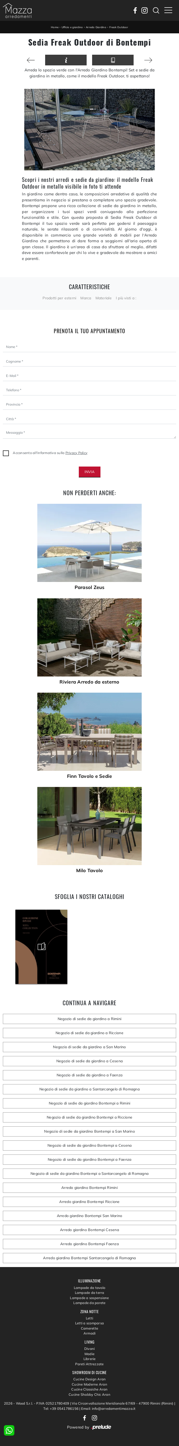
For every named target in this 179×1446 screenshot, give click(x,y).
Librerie (89, 1359)
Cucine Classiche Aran (89, 1389)
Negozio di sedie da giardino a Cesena (89, 1061)
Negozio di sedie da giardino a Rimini (89, 1018)
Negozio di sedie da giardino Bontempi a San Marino (89, 1131)
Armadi (89, 1333)
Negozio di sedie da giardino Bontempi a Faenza (90, 1159)
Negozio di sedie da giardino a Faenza (89, 1075)
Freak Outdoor (118, 27)
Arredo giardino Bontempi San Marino (89, 1215)
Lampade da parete (89, 1303)
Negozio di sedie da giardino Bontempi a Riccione (89, 1117)
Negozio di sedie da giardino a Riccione (89, 1033)
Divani (89, 1348)
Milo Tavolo (89, 870)
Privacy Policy (76, 453)
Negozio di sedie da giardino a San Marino (89, 1047)
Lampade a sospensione (89, 1298)
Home (54, 27)
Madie (89, 1354)
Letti (89, 1318)
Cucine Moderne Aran (89, 1384)
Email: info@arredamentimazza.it (108, 1408)
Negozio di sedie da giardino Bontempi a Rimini (89, 1103)
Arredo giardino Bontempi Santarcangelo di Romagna (89, 1258)
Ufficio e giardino (72, 27)
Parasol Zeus (90, 587)
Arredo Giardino (96, 27)
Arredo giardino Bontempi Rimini (89, 1187)
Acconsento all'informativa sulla (50, 453)
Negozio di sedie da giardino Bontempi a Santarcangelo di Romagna (89, 1173)
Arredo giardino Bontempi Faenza (89, 1244)
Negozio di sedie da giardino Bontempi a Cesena (89, 1145)
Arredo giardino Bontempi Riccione (89, 1201)
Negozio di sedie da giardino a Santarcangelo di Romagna (89, 1089)
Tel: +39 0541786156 (61, 1408)
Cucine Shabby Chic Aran (89, 1394)
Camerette (89, 1328)
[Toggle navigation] (168, 10)
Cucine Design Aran (89, 1379)
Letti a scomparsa (89, 1323)
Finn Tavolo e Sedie (89, 776)
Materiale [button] (104, 298)
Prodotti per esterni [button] (59, 298)
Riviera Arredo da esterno (89, 682)
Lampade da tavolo (89, 1288)
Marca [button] (85, 298)
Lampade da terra (89, 1292)
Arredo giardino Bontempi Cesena (89, 1229)
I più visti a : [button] (126, 298)
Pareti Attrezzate (89, 1364)
